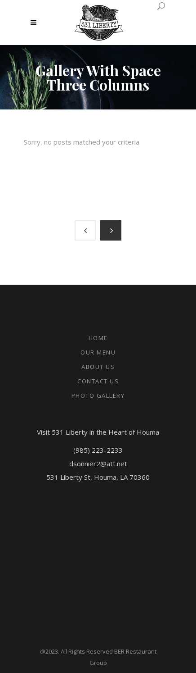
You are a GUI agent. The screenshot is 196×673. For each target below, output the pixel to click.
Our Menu (98, 352)
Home (98, 338)
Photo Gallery (98, 395)
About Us (98, 367)
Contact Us (98, 381)
